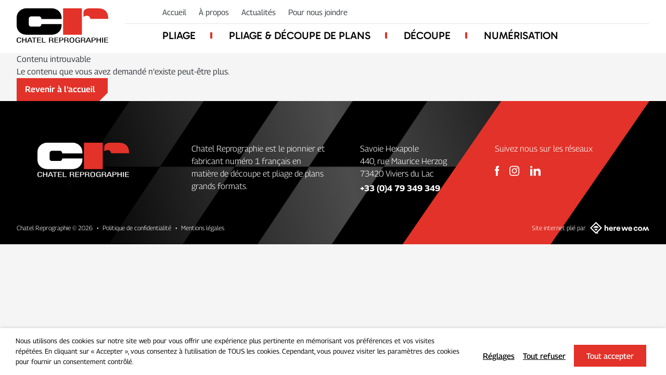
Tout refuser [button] (544, 355)
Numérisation (521, 35)
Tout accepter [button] (610, 355)
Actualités (258, 12)
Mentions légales (202, 228)
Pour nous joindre (318, 12)
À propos (214, 12)
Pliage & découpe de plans (299, 35)
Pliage (179, 35)
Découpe (427, 35)
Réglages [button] (499, 355)
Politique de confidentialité (137, 228)
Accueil (174, 12)
